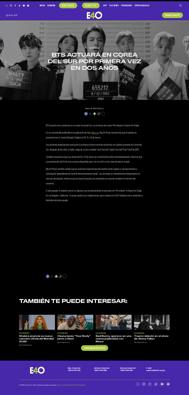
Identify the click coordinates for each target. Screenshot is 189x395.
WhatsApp (172, 15)
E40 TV (90, 5)
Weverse (95, 132)
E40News (94, 48)
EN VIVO (68, 5)
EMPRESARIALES (142, 5)
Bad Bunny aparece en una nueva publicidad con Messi (113, 378)
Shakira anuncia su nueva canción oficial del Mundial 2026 (36, 378)
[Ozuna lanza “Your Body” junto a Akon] (75, 361)
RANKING (51, 5)
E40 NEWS (114, 5)
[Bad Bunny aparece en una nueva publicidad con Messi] (114, 361)
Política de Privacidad (78, 385)
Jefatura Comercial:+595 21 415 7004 (102, 369)
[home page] (94, 15)
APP (105, 5)
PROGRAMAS (126, 5)
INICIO (42, 5)
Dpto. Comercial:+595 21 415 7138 (74, 369)
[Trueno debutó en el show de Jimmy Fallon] (152, 361)
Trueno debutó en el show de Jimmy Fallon (151, 376)
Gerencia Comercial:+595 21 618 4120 (128, 369)
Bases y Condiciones (64, 385)
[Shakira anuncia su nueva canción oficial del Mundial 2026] (37, 361)
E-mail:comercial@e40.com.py (155, 369)
